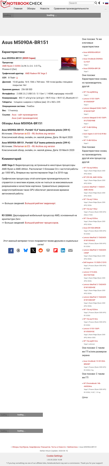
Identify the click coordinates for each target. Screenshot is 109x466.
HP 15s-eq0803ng (90, 92)
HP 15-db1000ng (90, 127)
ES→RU (31, 133)
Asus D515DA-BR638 (91, 228)
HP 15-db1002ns (90, 140)
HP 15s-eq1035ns (90, 218)
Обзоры (31, 8)
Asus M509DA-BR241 (92, 52)
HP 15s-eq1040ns (90, 168)
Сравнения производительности (71, 8)
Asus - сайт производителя (24, 115)
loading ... (8, 15)
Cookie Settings (54, 456)
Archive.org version (45, 133)
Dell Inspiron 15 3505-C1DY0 (94, 262)
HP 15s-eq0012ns (90, 341)
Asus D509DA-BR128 (91, 68)
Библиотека (73, 447)
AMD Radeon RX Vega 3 (36, 73)
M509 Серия (29, 58)
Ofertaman (18, 133)
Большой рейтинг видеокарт (40, 203)
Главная (18, 8)
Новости (44, 8)
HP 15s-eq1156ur (90, 209)
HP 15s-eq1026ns (90, 309)
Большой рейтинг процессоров (41, 222)
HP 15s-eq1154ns (90, 199)
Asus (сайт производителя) (25, 118)
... (106, 8)
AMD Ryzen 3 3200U (11, 66)
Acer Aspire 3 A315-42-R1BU (94, 134)
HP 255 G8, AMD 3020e (92, 177)
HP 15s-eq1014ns (90, 319)
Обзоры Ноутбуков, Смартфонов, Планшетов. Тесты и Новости (39, 447)
